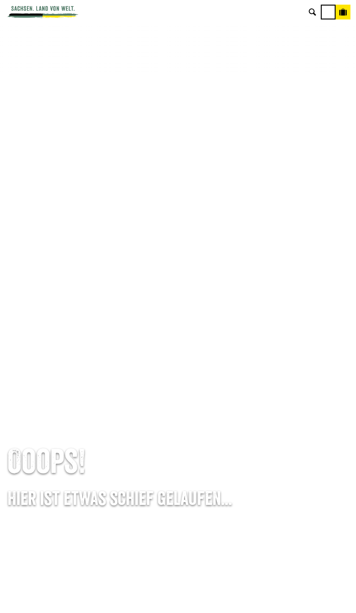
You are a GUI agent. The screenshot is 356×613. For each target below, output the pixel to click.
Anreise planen (178, 387)
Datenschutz (297, 431)
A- (161, 596)
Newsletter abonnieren (178, 402)
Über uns (297, 387)
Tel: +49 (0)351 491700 (59, 387)
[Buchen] (343, 12)
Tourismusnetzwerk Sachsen (297, 445)
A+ (187, 596)
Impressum (297, 416)
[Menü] (328, 12)
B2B (178, 431)
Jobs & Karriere (297, 402)
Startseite (20, 347)
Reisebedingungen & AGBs (297, 460)
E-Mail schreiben (59, 402)
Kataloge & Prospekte (178, 445)
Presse (178, 416)
